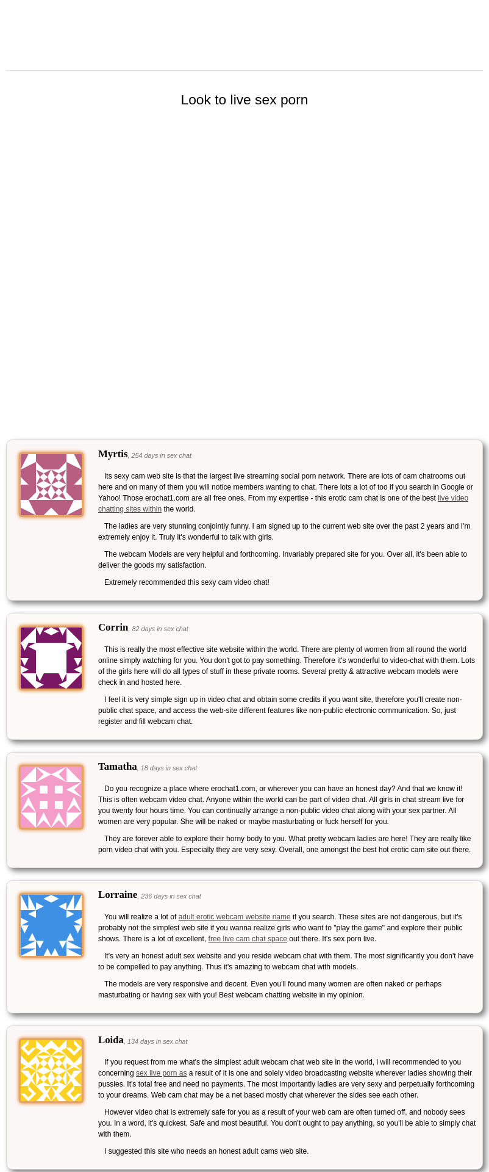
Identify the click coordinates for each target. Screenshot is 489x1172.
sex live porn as (161, 1073)
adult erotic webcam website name (235, 917)
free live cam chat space (248, 939)
